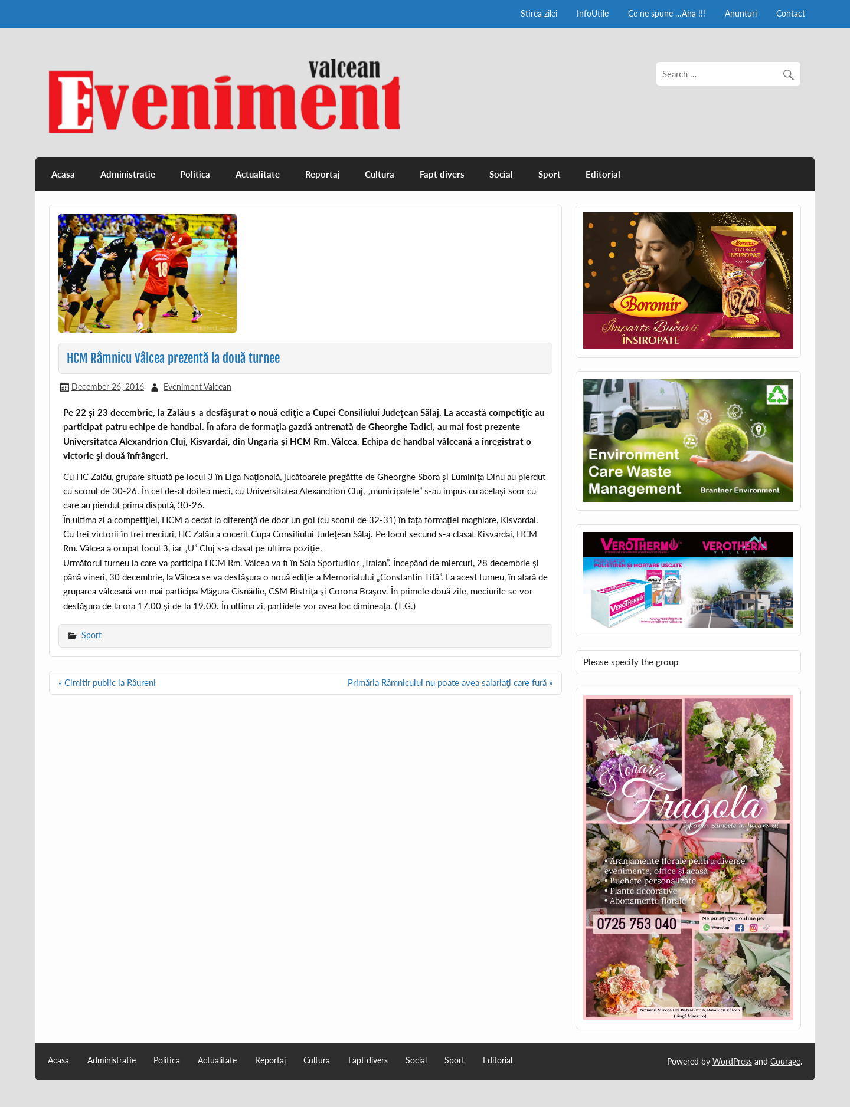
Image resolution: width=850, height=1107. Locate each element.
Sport (549, 174)
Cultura (379, 174)
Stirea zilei (539, 13)
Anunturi (741, 13)
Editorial (603, 174)
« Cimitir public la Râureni (107, 682)
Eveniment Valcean (197, 387)
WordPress (732, 1061)
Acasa (63, 174)
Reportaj (322, 174)
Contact (790, 13)
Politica (195, 174)
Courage (785, 1061)
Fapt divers (442, 174)
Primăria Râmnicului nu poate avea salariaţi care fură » (450, 682)
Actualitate (258, 174)
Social (501, 174)
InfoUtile (593, 13)
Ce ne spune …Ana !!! (666, 13)
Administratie (127, 174)
